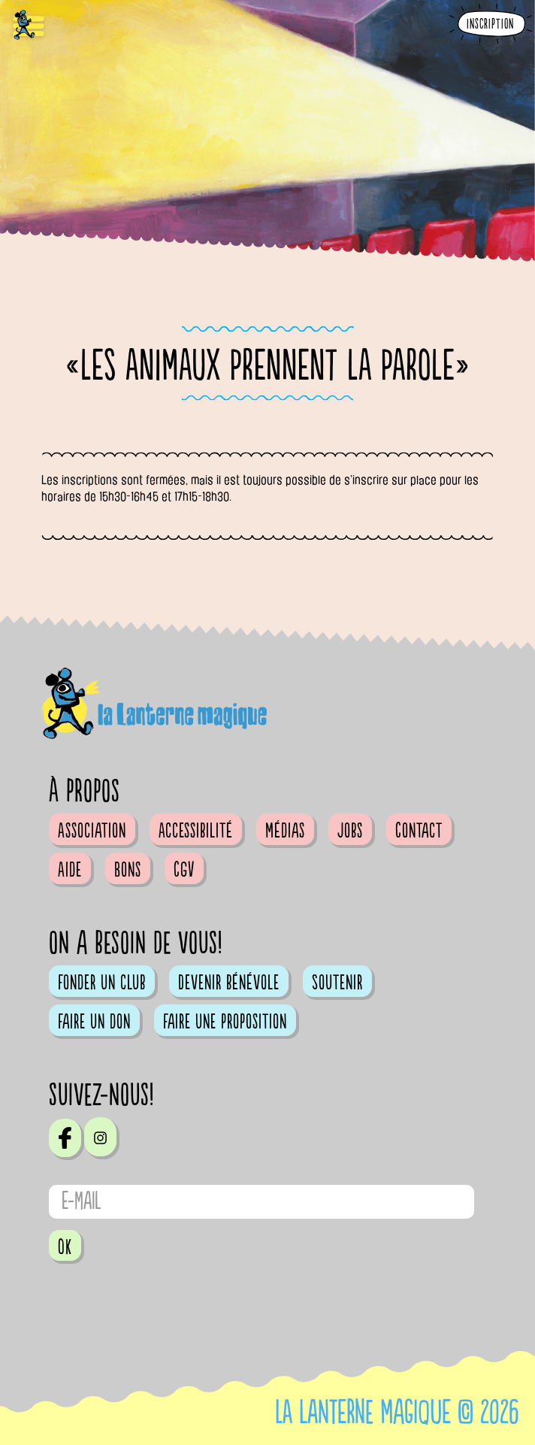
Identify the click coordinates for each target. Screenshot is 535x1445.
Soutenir (337, 983)
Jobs (350, 831)
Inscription (490, 24)
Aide (70, 870)
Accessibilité (196, 831)
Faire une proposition (225, 1022)
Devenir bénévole (229, 983)
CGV (184, 870)
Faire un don (94, 1022)
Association (92, 831)
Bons (127, 870)
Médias (285, 831)
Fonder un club (102, 983)
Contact (419, 831)
